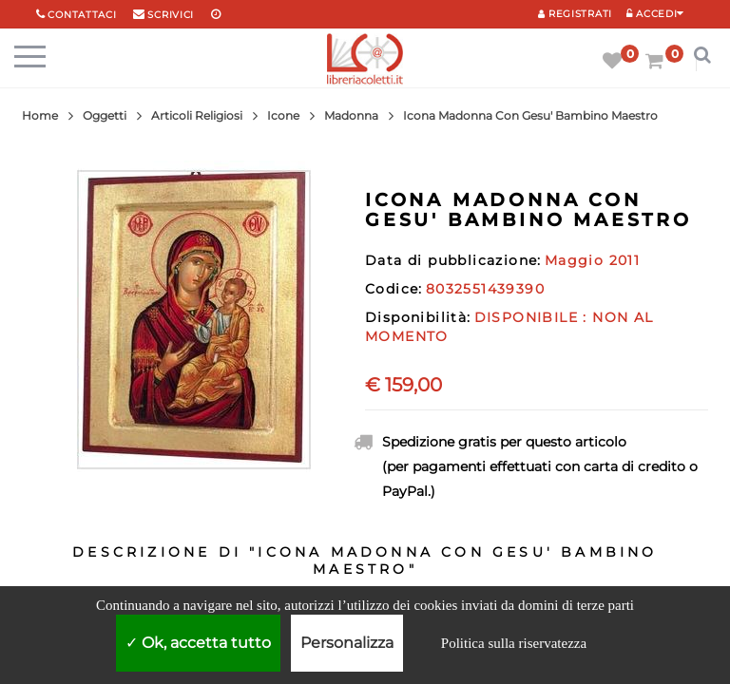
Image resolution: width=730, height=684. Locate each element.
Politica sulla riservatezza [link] (513, 643)
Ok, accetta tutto (198, 643)
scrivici (170, 15)
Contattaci (82, 15)
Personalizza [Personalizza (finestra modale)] (347, 643)
